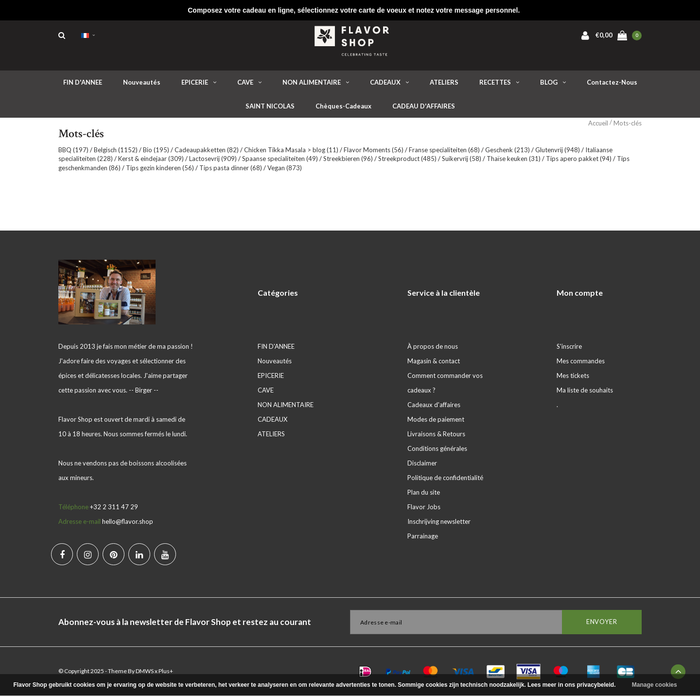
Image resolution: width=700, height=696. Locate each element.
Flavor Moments (373, 150)
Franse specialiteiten (444, 150)
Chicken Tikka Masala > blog (291, 150)
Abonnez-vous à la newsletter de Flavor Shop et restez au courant (184, 622)
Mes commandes (581, 361)
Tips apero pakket (579, 158)
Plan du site (423, 492)
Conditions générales (437, 448)
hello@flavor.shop (127, 521)
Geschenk (507, 150)
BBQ (73, 150)
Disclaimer (422, 463)
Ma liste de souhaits (585, 390)
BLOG (553, 82)
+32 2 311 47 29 (114, 507)
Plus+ (165, 671)
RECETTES (499, 82)
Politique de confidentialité (445, 478)
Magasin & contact (433, 361)
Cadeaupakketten (207, 150)
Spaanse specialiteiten (280, 158)
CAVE (249, 82)
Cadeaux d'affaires (433, 405)
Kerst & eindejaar (151, 158)
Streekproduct (407, 158)
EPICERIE (198, 82)
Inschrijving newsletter (439, 521)
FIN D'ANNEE (82, 82)
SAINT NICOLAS (270, 106)
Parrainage (422, 536)
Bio (156, 150)
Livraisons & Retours (436, 434)
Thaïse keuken (514, 158)
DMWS (145, 671)
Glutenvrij (557, 150)
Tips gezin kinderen (160, 168)
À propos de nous (432, 346)
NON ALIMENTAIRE (315, 82)
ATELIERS (444, 82)
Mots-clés (627, 123)
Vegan (284, 168)
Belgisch (116, 150)
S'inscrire (569, 346)
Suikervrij (461, 158)
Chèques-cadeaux (343, 106)
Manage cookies (654, 684)
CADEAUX (389, 82)
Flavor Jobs (423, 507)
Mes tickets (573, 375)
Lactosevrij (213, 158)
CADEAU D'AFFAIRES (423, 106)
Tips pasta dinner (230, 168)
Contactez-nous (612, 82)
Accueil (598, 123)
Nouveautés (141, 82)
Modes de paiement (435, 419)
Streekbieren (348, 158)
